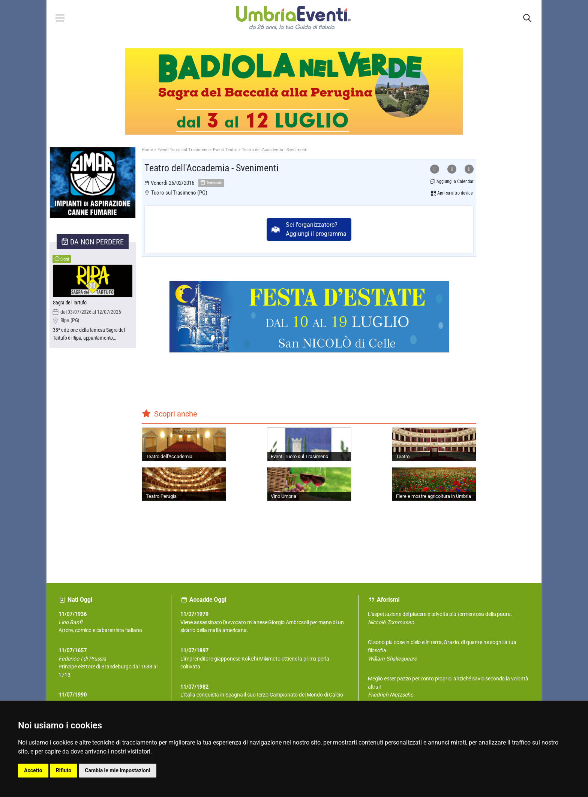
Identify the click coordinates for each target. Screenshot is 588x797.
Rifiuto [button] (64, 770)
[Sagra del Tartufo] (92, 303)
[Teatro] (434, 444)
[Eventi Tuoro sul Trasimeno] (309, 444)
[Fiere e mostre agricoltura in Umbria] (434, 484)
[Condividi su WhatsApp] (434, 169)
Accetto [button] (33, 770)
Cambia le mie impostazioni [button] (117, 770)
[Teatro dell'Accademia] (184, 444)
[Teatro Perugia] (184, 484)
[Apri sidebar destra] (527, 18)
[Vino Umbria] (309, 484)
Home (147, 149)
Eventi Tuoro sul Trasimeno (183, 149)
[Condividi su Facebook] (451, 169)
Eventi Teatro (225, 149)
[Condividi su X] (469, 169)
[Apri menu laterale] (60, 17)
